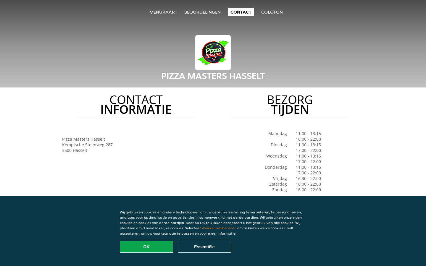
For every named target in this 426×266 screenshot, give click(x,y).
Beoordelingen (202, 12)
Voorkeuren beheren (219, 228)
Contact (240, 12)
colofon (272, 12)
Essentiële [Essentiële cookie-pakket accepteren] (204, 246)
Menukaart (163, 12)
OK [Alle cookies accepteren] (146, 246)
